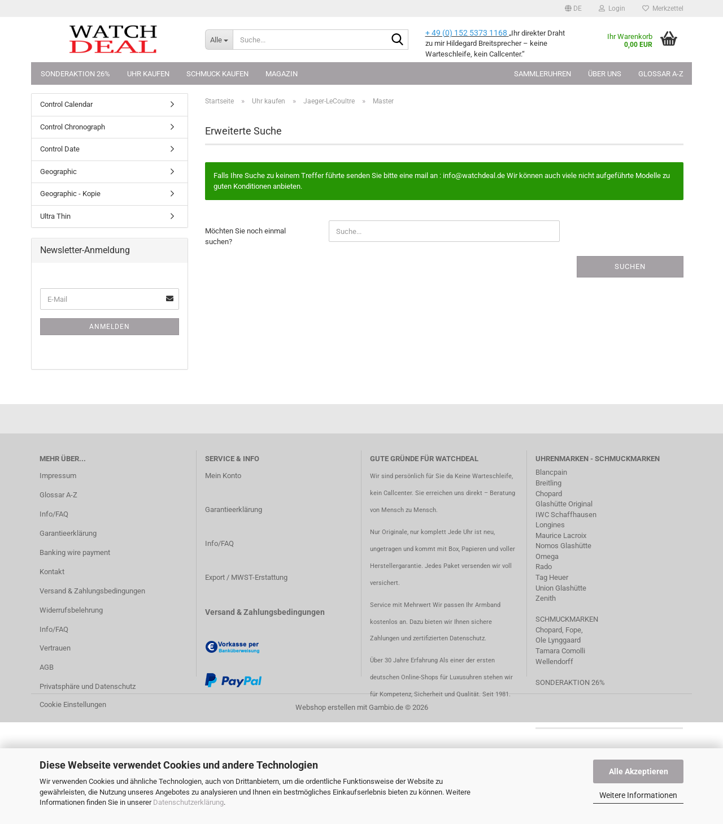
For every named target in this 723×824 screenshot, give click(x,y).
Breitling (548, 483)
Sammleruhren (542, 74)
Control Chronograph (72, 127)
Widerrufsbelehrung (71, 610)
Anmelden (109, 327)
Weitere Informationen (638, 795)
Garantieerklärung (68, 533)
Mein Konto (223, 475)
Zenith (545, 598)
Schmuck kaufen (217, 74)
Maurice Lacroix (560, 535)
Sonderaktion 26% (75, 74)
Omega (547, 556)
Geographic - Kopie (70, 193)
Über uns (604, 74)
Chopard (548, 493)
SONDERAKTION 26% (570, 682)
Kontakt (52, 571)
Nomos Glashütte (563, 545)
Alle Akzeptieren (638, 771)
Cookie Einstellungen (73, 704)
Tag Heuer (551, 577)
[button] (573, 8)
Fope (573, 630)
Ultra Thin (55, 216)
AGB (47, 667)
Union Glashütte (560, 588)
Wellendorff (554, 661)
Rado (543, 566)
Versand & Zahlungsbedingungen (92, 591)
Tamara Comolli (560, 651)
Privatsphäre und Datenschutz (88, 686)
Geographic (58, 171)
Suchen (630, 266)
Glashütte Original (564, 504)
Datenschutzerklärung (188, 802)
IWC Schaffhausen (565, 514)
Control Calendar (66, 104)
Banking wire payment (75, 552)
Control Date (60, 149)
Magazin (281, 74)
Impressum (58, 475)
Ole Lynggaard (558, 640)
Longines (550, 525)
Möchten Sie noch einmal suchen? (245, 236)
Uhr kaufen (148, 74)
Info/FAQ (54, 514)
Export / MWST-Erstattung (246, 577)
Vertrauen (55, 648)
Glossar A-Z (660, 74)
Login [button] (612, 8)
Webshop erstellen (325, 707)
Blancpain (551, 472)
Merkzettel (662, 8)
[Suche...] (219, 39)
